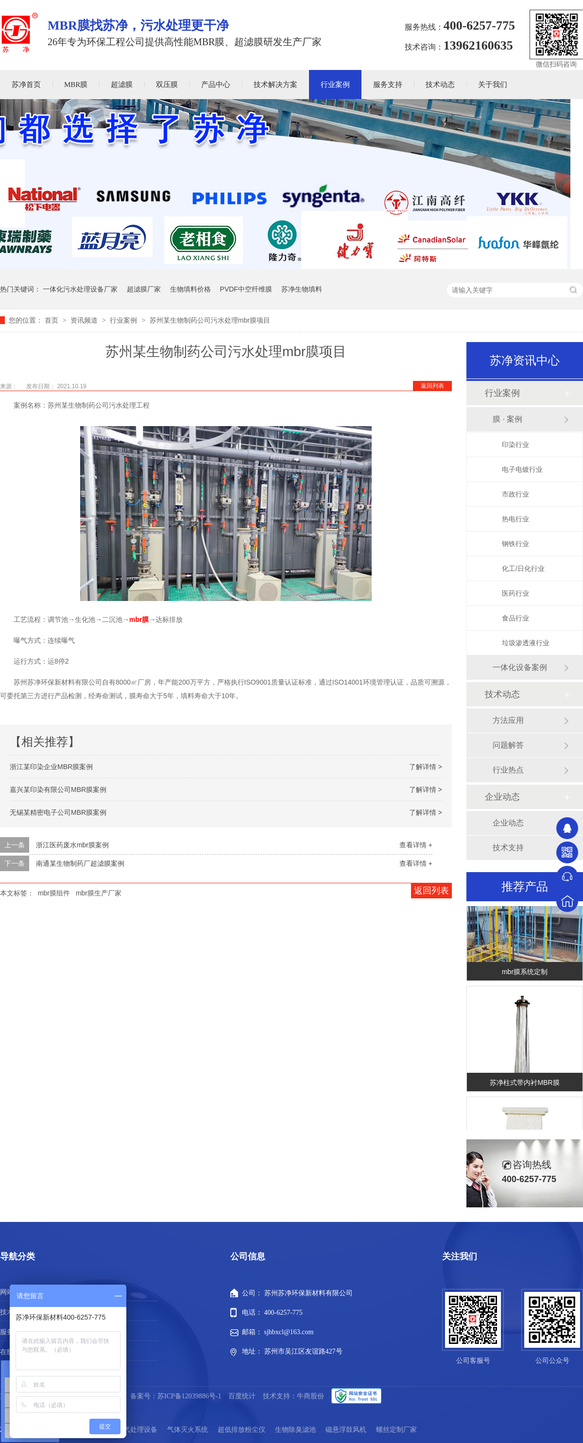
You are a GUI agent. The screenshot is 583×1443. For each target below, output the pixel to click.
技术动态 (440, 84)
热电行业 (515, 519)
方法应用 (508, 720)
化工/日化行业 (523, 568)
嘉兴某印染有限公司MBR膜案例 (58, 789)
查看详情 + (415, 845)
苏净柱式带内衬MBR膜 (524, 1085)
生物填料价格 (190, 289)
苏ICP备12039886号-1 (189, 1396)
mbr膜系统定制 (525, 975)
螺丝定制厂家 (396, 1429)
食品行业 (515, 618)
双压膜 (167, 84)
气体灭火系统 (187, 1429)
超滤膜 (122, 84)
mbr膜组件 (54, 893)
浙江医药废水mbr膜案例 (72, 845)
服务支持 (387, 84)
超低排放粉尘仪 (241, 1429)
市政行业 (515, 494)
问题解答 (508, 745)
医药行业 (515, 593)
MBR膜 (75, 84)
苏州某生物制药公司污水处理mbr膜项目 (210, 320)
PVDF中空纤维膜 (246, 289)
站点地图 (113, 1352)
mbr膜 (139, 619)
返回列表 (432, 385)
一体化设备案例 (520, 667)
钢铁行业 (515, 544)
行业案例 (335, 84)
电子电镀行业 (522, 469)
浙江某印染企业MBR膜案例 (51, 767)
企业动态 (502, 797)
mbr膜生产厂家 (98, 893)
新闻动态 (113, 1332)
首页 (52, 320)
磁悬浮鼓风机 (346, 1429)
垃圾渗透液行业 (525, 643)
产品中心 (215, 84)
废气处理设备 (137, 1429)
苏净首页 (26, 84)
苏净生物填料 (301, 289)
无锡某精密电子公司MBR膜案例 (58, 812)
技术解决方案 (275, 84)
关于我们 (492, 84)
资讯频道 (85, 320)
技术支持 (508, 847)
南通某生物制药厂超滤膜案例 (80, 863)
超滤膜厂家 (144, 289)
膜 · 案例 (507, 419)
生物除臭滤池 (295, 1429)
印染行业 (515, 444)
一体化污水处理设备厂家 (80, 289)
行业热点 (508, 770)
